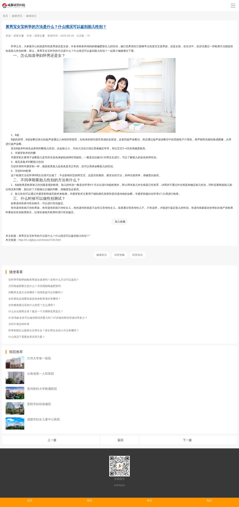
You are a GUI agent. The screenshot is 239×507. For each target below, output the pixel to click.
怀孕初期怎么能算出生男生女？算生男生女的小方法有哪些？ (43, 330)
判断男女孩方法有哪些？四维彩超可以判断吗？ (35, 292)
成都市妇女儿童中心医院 (43, 419)
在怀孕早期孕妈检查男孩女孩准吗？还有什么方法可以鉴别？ (43, 279)
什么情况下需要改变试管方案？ (26, 336)
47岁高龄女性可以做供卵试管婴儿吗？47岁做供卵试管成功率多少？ (47, 317)
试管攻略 (119, 254)
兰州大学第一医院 (39, 358)
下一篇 (187, 440)
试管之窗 (18, 35)
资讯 (149, 500)
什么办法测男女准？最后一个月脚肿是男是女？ (35, 311)
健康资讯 (17, 15)
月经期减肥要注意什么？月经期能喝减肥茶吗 (34, 285)
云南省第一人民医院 (40, 373)
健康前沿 (31, 15)
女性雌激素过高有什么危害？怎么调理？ (31, 305)
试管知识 (137, 254)
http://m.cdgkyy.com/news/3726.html (40, 239)
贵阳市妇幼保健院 (39, 404)
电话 (209, 500)
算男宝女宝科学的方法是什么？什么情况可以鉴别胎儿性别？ (56, 27)
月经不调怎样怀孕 (18, 324)
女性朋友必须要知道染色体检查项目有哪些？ (34, 298)
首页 (5, 15)
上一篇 (51, 440)
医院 (89, 500)
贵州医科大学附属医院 (42, 388)
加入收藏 (120, 221)
